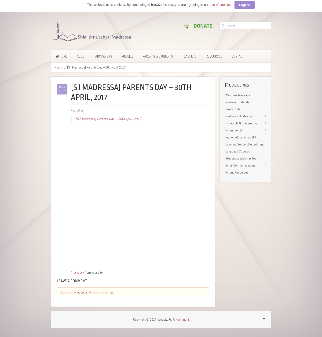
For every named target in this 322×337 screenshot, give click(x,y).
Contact (238, 56)
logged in (82, 292)
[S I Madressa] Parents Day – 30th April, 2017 (108, 118)
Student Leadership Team (242, 158)
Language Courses (237, 151)
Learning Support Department (244, 144)
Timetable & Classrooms (241, 123)
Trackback (77, 272)
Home (61, 56)
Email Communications (240, 165)
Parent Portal (233, 130)
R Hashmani (181, 319)
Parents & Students (158, 56)
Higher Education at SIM (240, 137)
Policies (127, 56)
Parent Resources (237, 172)
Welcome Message (237, 95)
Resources (214, 56)
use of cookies (220, 5)
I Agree (244, 5)
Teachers (189, 56)
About (81, 56)
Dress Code (233, 109)
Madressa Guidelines (239, 116)
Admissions (103, 56)
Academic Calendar (237, 102)
